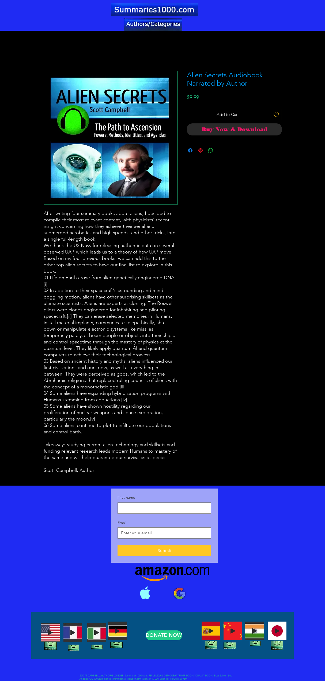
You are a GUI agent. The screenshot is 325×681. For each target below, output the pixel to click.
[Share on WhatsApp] (210, 150)
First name (126, 497)
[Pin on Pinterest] (200, 150)
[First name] (163, 508)
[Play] (50, 632)
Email (122, 522)
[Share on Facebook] (190, 150)
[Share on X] (221, 150)
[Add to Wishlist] (276, 114)
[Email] (163, 533)
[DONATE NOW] (164, 635)
